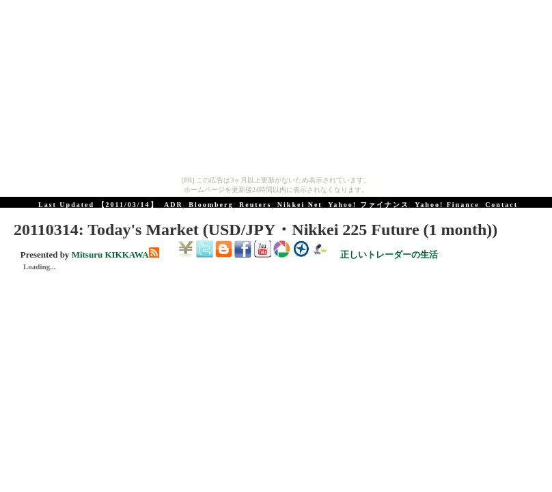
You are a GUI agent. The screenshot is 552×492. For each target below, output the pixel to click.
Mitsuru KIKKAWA (110, 254)
